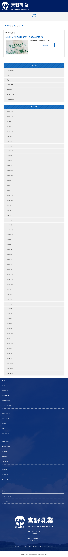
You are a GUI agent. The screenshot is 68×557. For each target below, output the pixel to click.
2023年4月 (9, 166)
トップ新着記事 (10, 70)
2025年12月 (10, 111)
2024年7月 (9, 141)
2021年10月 (10, 200)
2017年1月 (9, 358)
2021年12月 (10, 195)
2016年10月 (10, 373)
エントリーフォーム (6, 480)
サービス (4, 381)
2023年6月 (9, 161)
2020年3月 (9, 259)
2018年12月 (10, 333)
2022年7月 (9, 185)
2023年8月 (9, 156)
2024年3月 (9, 146)
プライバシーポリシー (7, 496)
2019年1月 (9, 328)
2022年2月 (9, 190)
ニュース (9, 75)
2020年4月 (9, 254)
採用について (5, 475)
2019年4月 (9, 314)
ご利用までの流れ (6, 401)
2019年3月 (9, 319)
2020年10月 (10, 235)
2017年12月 (10, 343)
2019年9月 (9, 289)
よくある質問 (5, 462)
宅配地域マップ (5, 396)
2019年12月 (10, 274)
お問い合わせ (5, 442)
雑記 (8, 80)
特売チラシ (9, 90)
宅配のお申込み (5, 452)
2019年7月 (9, 299)
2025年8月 (9, 121)
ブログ (3, 506)
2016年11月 (10, 368)
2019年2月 (9, 323)
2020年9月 (9, 240)
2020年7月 (9, 249)
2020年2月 (9, 264)
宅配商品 (4, 386)
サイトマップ (5, 501)
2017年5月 (9, 353)
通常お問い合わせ (6, 447)
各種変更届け (5, 457)
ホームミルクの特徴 (6, 406)
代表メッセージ (5, 419)
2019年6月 (9, 304)
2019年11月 (10, 279)
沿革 (3, 429)
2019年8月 (9, 294)
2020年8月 (9, 245)
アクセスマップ (5, 434)
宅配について (5, 391)
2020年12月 (10, 230)
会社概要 (4, 424)
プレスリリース (10, 95)
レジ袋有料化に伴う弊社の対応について (24, 36)
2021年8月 (9, 210)
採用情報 (4, 470)
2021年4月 (9, 220)
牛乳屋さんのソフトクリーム (14, 100)
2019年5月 (9, 309)
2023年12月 (10, 151)
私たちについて (6, 414)
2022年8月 (9, 180)
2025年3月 (9, 126)
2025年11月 (10, 116)
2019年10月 (10, 284)
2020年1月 (9, 269)
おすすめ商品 (10, 85)
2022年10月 (10, 175)
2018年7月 (9, 338)
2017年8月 (9, 348)
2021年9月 (9, 205)
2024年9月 (9, 136)
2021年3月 (9, 225)
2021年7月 (9, 215)
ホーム (3, 491)
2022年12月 (10, 170)
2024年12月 (10, 131)
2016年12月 (10, 363)
